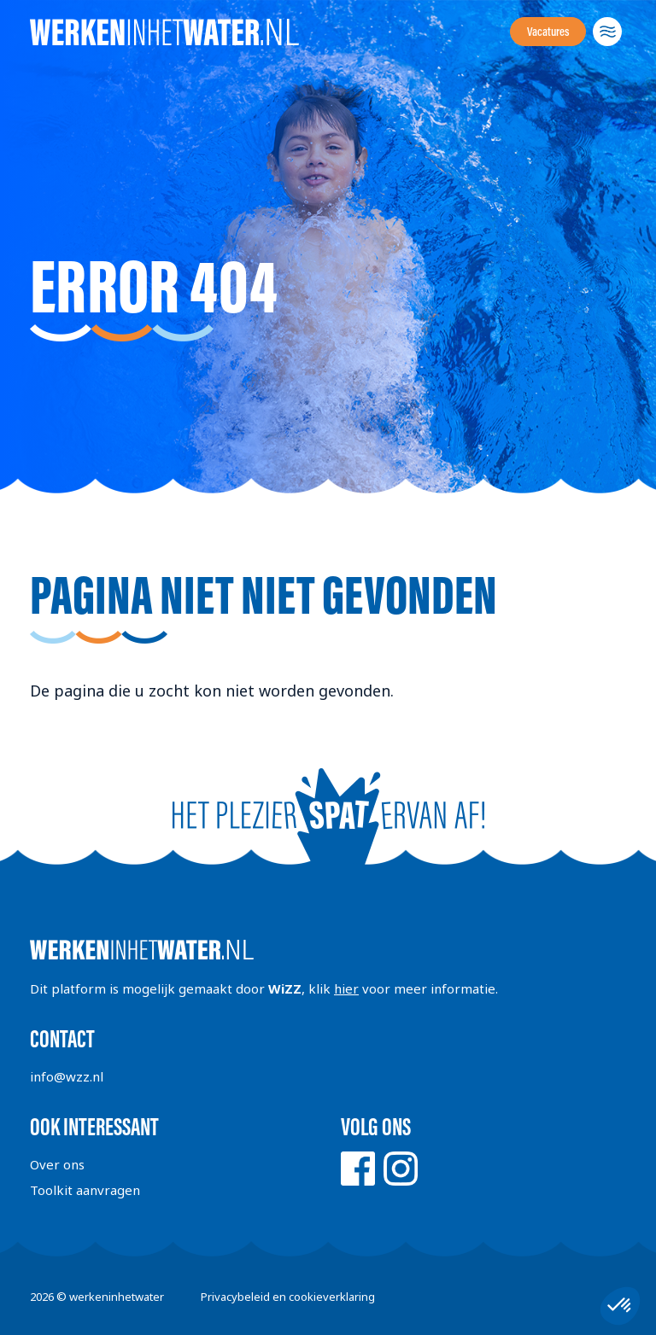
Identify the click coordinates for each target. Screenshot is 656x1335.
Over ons (57, 1164)
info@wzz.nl (66, 1076)
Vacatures (548, 31)
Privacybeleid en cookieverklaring (288, 1296)
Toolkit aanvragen (85, 1189)
